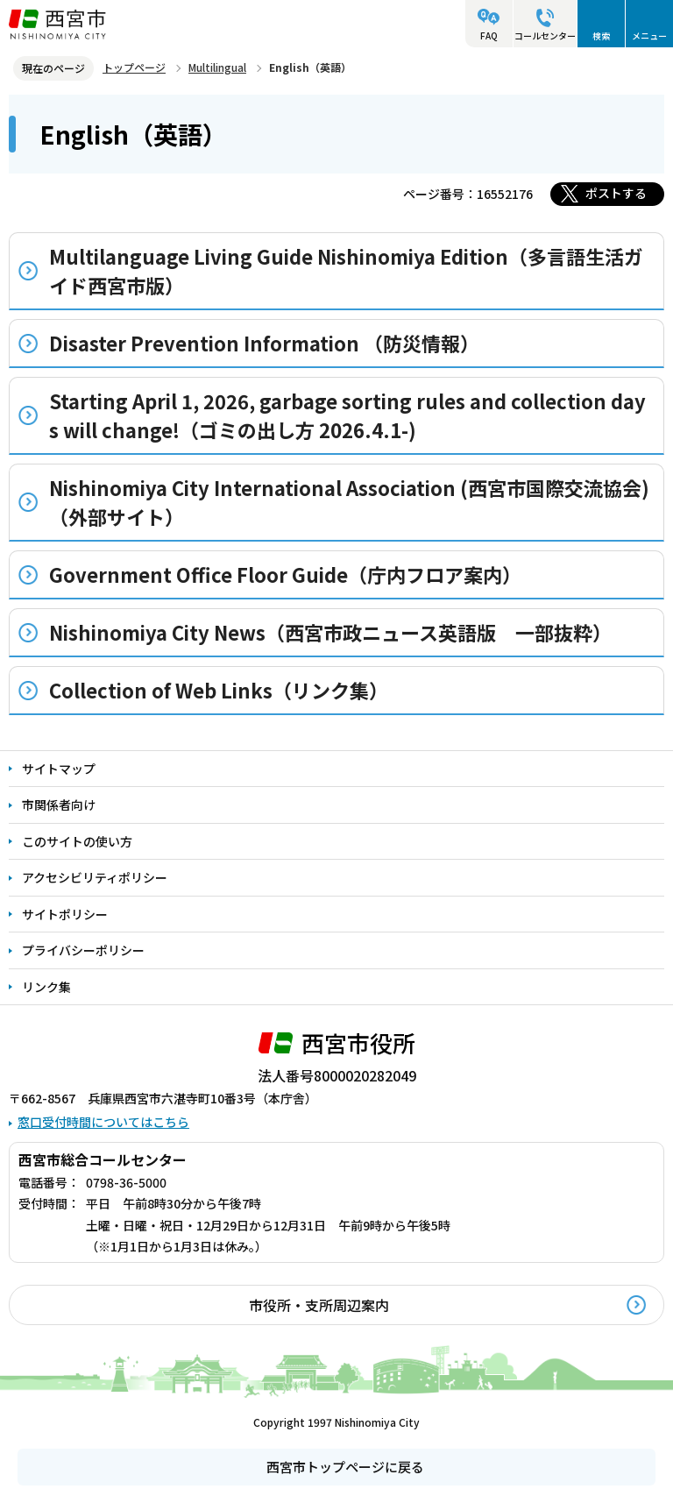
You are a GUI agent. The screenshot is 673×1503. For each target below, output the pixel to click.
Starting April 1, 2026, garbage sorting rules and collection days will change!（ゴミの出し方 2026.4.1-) (347, 414)
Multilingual (217, 67)
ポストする (616, 193)
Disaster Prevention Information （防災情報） (264, 343)
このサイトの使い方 (77, 841)
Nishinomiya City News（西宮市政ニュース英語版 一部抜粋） (330, 632)
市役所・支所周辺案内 (319, 1304)
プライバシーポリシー (83, 950)
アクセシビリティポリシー (94, 877)
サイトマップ (59, 768)
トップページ (134, 67)
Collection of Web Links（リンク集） (218, 690)
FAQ (489, 35)
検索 (601, 35)
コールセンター (545, 35)
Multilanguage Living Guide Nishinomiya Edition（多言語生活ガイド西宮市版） (346, 270)
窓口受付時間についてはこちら (103, 1122)
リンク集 (46, 987)
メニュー (649, 35)
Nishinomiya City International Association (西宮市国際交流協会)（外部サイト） (349, 501)
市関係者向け (59, 804)
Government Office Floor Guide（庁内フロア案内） (285, 574)
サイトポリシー (65, 914)
